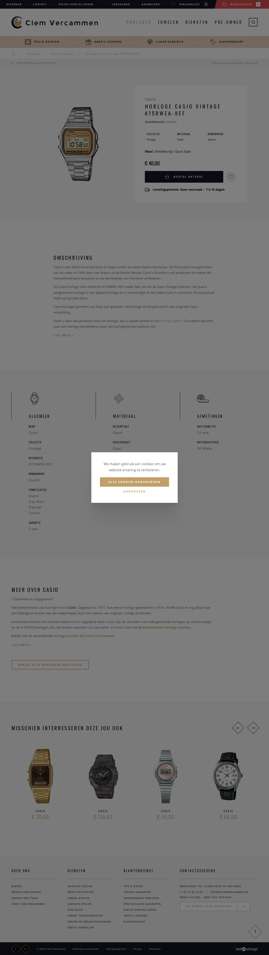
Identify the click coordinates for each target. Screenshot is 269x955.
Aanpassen (134, 491)
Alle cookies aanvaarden (134, 482)
